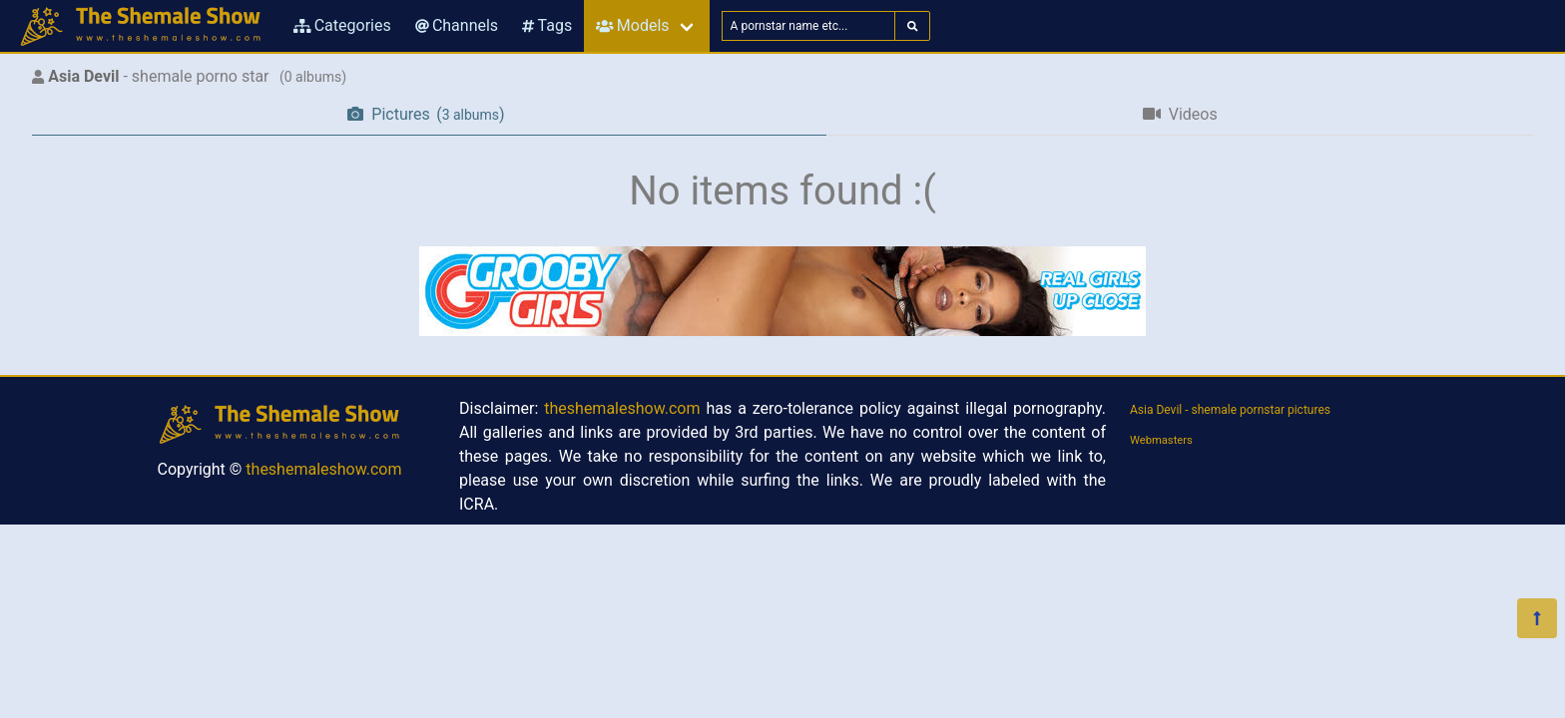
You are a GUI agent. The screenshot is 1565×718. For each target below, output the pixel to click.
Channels (456, 25)
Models (632, 25)
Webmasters (1161, 440)
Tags (547, 25)
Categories (342, 25)
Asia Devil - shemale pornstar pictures (1230, 410)
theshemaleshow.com (323, 469)
